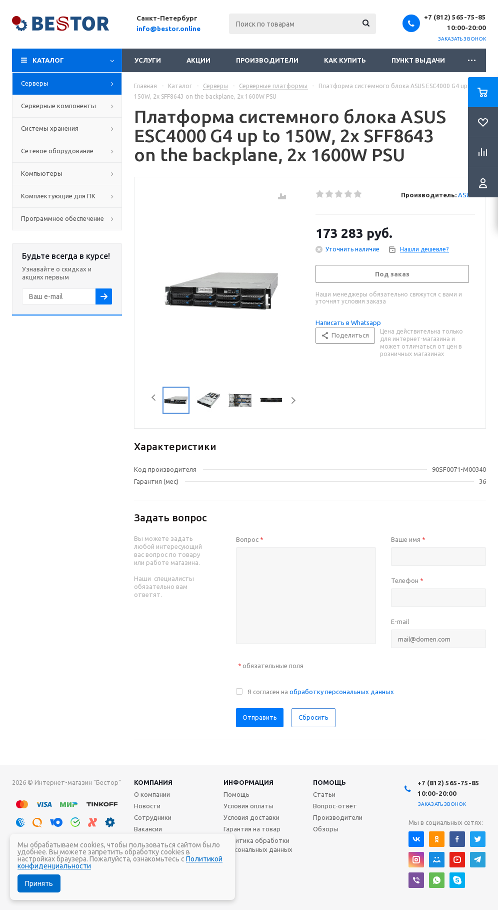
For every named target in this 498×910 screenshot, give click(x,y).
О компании (152, 794)
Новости (147, 805)
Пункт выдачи (418, 60)
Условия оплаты (249, 805)
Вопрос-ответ (335, 805)
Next (293, 400)
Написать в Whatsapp (348, 322)
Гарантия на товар (252, 828)
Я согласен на (321, 691)
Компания (153, 782)
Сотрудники (153, 817)
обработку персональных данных (342, 691)
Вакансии (148, 828)
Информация (249, 782)
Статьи (324, 794)
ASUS (466, 194)
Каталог (48, 60)
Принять (39, 883)
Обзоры (325, 828)
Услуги (147, 60)
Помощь (329, 782)
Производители (267, 60)
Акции (198, 60)
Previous (151, 400)
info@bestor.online (168, 28)
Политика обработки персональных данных (258, 845)
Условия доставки (252, 817)
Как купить (345, 60)
